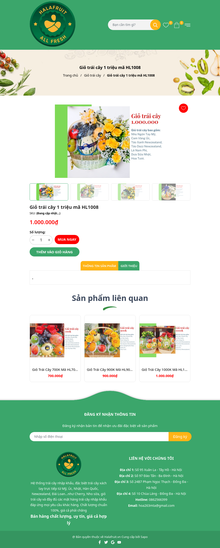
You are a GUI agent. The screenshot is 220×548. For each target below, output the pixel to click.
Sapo (144, 537)
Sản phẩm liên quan (110, 298)
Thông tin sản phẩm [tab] (99, 266)
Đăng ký (180, 436)
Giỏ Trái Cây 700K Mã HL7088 (55, 369)
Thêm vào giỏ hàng (54, 252)
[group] (110, 141)
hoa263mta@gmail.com (157, 505)
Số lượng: (37, 232)
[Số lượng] (41, 240)
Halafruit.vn (112, 537)
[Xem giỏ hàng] (177, 25)
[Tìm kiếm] (155, 24)
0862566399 (158, 499)
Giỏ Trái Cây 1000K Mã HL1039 (165, 369)
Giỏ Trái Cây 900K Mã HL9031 (110, 369)
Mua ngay (67, 239)
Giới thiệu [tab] (129, 266)
